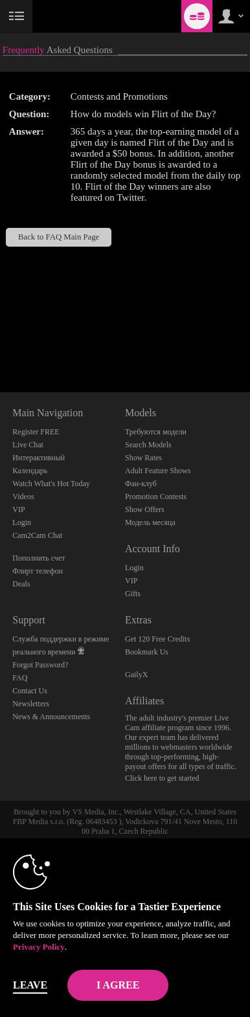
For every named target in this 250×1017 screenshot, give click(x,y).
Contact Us (29, 690)
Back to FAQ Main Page (58, 236)
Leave (30, 984)
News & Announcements (51, 716)
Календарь (29, 470)
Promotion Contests (156, 496)
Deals (21, 583)
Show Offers (145, 509)
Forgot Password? (40, 664)
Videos (23, 496)
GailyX (136, 674)
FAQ (19, 677)
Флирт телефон (37, 571)
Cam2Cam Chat (37, 535)
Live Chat (27, 444)
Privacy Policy (39, 947)
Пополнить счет (38, 558)
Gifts (133, 593)
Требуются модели (156, 431)
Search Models (148, 444)
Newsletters (30, 703)
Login (21, 522)
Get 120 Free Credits (157, 638)
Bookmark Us (146, 651)
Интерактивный (38, 457)
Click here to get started (162, 778)
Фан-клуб (141, 483)
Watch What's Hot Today (51, 483)
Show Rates (143, 457)
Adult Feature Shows (157, 470)
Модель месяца (150, 522)
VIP (18, 509)
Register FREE (35, 431)
